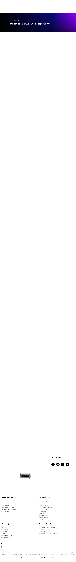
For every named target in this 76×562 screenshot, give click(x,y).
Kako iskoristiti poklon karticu (8, 509)
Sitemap (3, 539)
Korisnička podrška (43, 519)
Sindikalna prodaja (5, 537)
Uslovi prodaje (42, 503)
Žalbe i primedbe (43, 515)
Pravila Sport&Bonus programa (47, 527)
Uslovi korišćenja (43, 501)
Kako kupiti (3, 501)
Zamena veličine (43, 509)
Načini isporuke (5, 511)
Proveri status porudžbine (45, 507)
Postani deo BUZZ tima (7, 535)
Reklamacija (42, 513)
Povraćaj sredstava (43, 511)
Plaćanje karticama (6, 505)
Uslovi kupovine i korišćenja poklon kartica (49, 533)
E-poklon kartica (43, 529)
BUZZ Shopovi (4, 533)
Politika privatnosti (43, 505)
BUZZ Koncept (5, 527)
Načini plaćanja (4, 503)
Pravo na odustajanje (44, 517)
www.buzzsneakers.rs (30, 557)
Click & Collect (42, 531)
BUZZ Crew (4, 531)
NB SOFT (42, 557)
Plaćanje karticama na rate (7, 507)
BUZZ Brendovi (5, 529)
